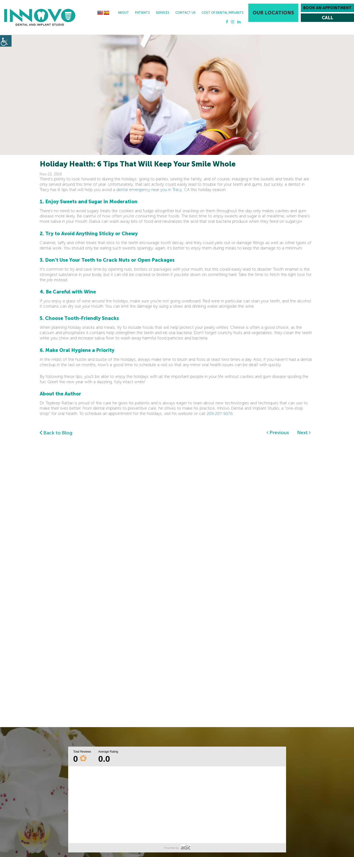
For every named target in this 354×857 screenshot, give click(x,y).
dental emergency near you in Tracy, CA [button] (153, 189)
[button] (40, 17)
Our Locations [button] (273, 13)
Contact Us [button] (185, 12)
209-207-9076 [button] (220, 413)
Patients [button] (142, 12)
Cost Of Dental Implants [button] (222, 12)
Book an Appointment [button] (327, 8)
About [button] (123, 12)
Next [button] (304, 432)
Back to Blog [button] (56, 432)
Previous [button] (278, 432)
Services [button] (162, 12)
